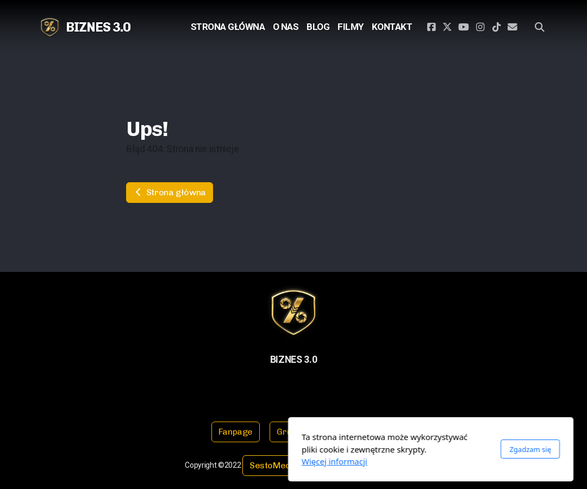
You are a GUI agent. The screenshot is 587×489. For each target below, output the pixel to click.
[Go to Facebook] (431, 27)
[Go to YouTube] (463, 27)
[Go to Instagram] (480, 27)
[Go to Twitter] (447, 27)
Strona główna (169, 192)
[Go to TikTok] (496, 27)
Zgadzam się (393, 449)
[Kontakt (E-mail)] (512, 27)
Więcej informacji (197, 461)
